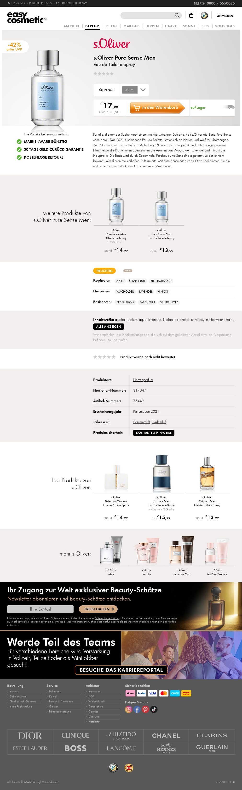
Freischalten (97, 609)
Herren (152, 26)
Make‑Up (131, 26)
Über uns (93, 716)
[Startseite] (9, 3)
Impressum (94, 691)
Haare (171, 26)
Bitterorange (160, 281)
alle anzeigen (108, 326)
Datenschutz (95, 706)
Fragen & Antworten (61, 701)
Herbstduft (159, 422)
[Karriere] (121, 655)
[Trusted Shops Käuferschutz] (204, 15)
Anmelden (225, 16)
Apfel (120, 281)
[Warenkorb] (191, 15)
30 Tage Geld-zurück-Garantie (54, 149)
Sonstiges (225, 26)
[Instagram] (129, 709)
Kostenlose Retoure (43, 157)
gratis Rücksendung (21, 706)
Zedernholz (125, 302)
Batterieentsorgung (60, 711)
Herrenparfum (143, 380)
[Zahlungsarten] (180, 692)
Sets (205, 26)
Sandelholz (169, 302)
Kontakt (53, 696)
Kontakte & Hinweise (154, 433)
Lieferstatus (55, 691)
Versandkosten (50, 782)
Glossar (53, 706)
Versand (14, 691)
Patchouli (147, 302)
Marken (71, 26)
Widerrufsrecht (96, 701)
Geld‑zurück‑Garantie (23, 701)
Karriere (94, 721)
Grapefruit (137, 281)
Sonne (189, 26)
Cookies (93, 711)
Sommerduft (141, 422)
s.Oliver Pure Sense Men (124, 57)
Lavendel (145, 292)
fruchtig (104, 270)
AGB (91, 696)
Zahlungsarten (18, 696)
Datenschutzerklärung (107, 618)
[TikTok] (154, 709)
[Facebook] (137, 709)
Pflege (111, 26)
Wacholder (125, 292)
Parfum (92, 26)
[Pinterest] (145, 709)
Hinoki (163, 292)
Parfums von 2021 (146, 411)
